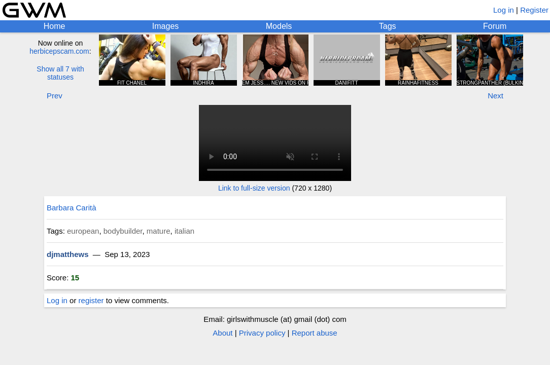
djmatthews (68, 254)
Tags (387, 26)
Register (534, 10)
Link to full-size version (254, 188)
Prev (54, 95)
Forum (494, 26)
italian (184, 231)
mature (158, 231)
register (91, 300)
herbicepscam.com (59, 51)
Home (54, 26)
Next (495, 95)
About (222, 332)
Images (165, 26)
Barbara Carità (71, 207)
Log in (503, 10)
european (83, 231)
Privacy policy (262, 332)
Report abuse (314, 332)
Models (279, 26)
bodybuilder (123, 231)
